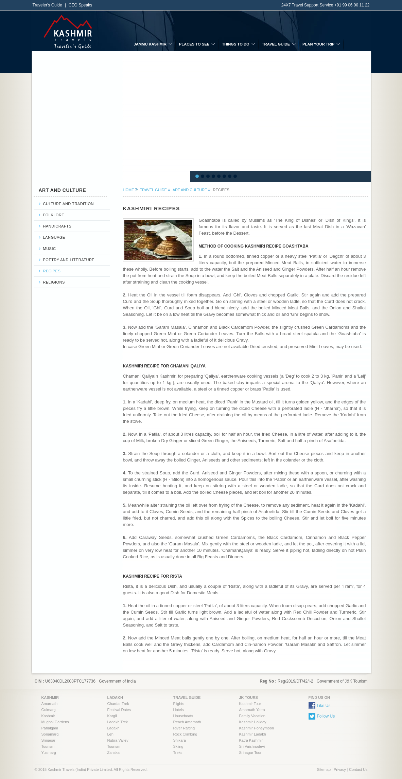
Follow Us (326, 716)
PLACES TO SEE (194, 44)
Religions (54, 282)
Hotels (178, 710)
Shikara (179, 740)
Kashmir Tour (250, 704)
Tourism (48, 746)
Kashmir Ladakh (252, 734)
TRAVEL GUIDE (276, 44)
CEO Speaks (80, 5)
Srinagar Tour (250, 752)
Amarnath (49, 704)
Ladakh (113, 728)
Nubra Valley (117, 740)
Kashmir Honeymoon (256, 728)
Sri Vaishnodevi (252, 746)
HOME (128, 190)
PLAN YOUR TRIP (318, 44)
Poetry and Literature (69, 260)
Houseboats (183, 716)
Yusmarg (48, 752)
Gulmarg (48, 710)
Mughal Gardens (55, 722)
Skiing (178, 746)
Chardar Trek (118, 704)
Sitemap (324, 769)
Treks (177, 752)
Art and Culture (190, 190)
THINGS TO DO (235, 44)
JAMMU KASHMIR (150, 44)
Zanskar (114, 752)
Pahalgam (49, 728)
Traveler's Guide (47, 5)
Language (54, 237)
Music (49, 249)
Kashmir (48, 716)
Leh (110, 734)
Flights (178, 704)
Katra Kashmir (251, 740)
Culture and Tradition (68, 204)
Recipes (52, 271)
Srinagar (48, 740)
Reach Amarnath (187, 722)
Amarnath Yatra (252, 710)
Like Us (324, 705)
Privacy (340, 769)
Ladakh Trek (117, 722)
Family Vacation (252, 716)
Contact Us (358, 769)
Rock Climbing (185, 734)
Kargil (112, 716)
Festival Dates (119, 710)
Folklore (54, 215)
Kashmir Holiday (252, 722)
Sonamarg (50, 734)
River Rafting (184, 728)
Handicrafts (57, 226)
